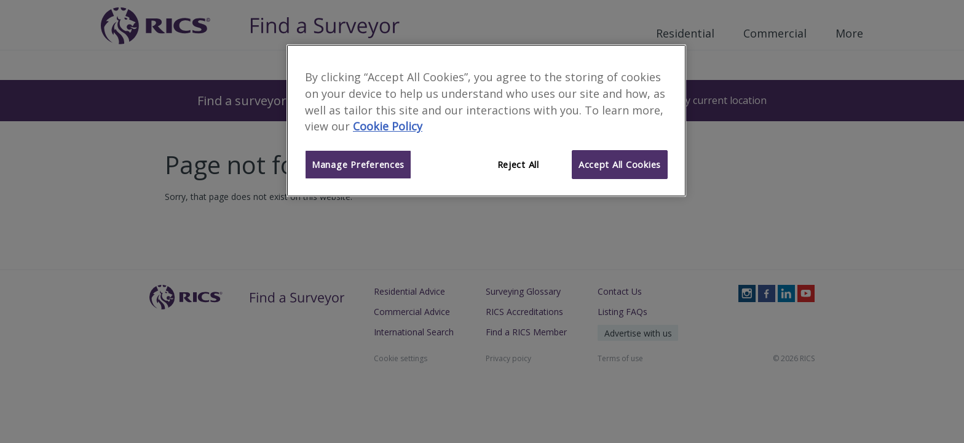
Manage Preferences (358, 164)
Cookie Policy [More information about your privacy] (387, 126)
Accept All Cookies (620, 164)
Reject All (518, 164)
